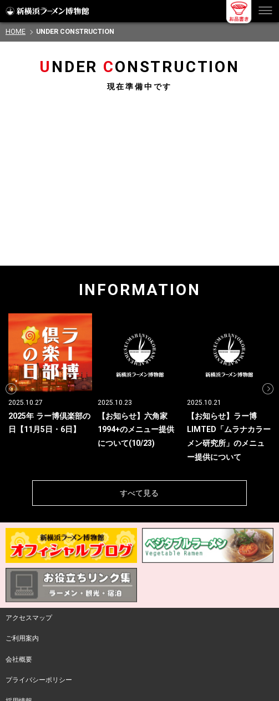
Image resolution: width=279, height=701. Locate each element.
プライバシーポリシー (39, 680)
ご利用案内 (22, 638)
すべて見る (139, 493)
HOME (16, 31)
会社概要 (19, 659)
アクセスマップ (29, 617)
